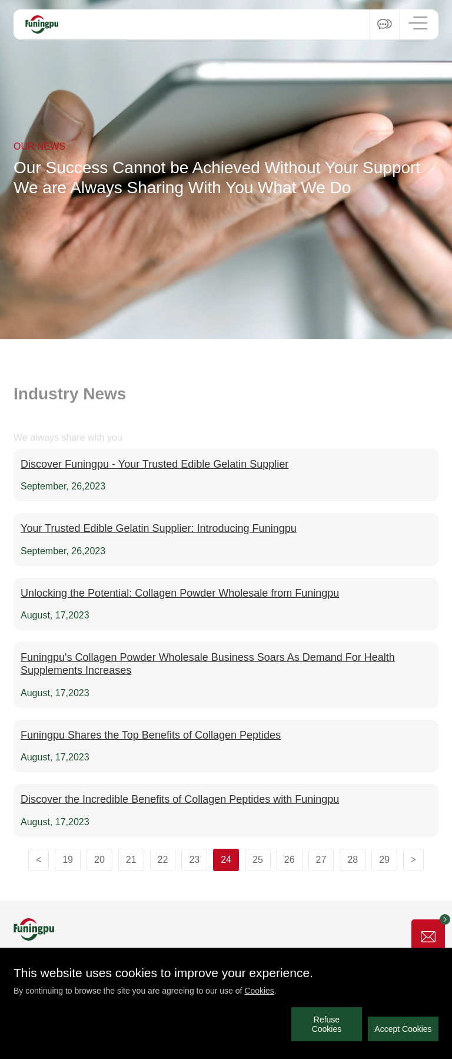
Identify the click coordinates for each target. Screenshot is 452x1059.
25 (257, 860)
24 (226, 860)
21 (131, 860)
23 (194, 860)
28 (352, 860)
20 (99, 860)
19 (67, 860)
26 (289, 860)
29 (384, 860)
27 (321, 860)
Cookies (259, 990)
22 (163, 860)
